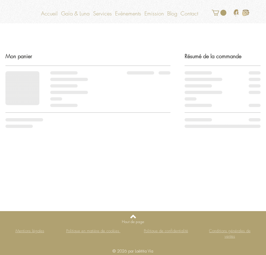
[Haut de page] (133, 221)
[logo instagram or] (245, 13)
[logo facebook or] (236, 13)
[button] (219, 13)
